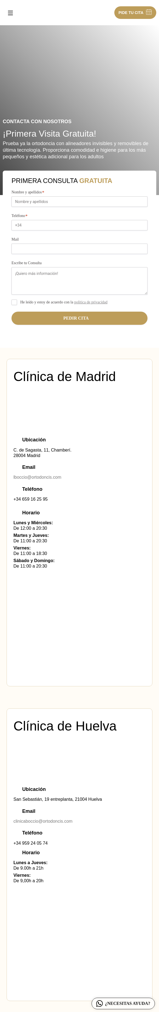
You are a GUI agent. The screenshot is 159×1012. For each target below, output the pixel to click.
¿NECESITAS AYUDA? (123, 1003)
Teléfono (20, 216)
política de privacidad (90, 302)
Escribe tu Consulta (27, 263)
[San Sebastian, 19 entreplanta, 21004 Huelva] (79, 948)
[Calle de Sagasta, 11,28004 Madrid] (79, 634)
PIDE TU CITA (135, 12)
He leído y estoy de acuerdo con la (63, 302)
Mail (15, 239)
